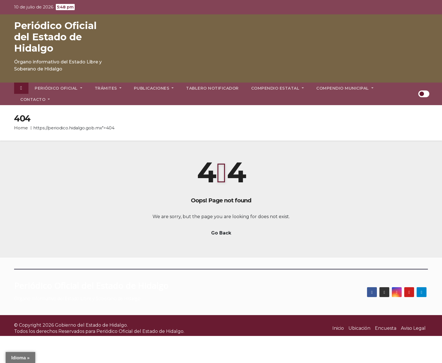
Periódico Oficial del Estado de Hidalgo (55, 37)
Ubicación (359, 328)
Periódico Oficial (58, 88)
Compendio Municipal (345, 88)
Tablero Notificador (212, 88)
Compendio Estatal (277, 88)
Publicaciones (154, 88)
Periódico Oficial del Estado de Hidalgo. (140, 331)
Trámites (108, 88)
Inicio (338, 328)
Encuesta (385, 328)
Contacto (35, 99)
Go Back (221, 233)
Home (21, 127)
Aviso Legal (413, 328)
